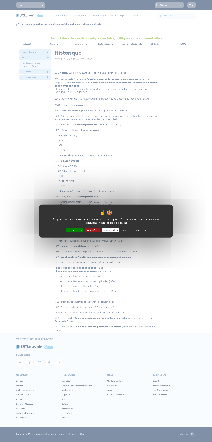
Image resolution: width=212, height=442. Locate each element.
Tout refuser (92, 230)
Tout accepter (74, 230)
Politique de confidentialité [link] (133, 230)
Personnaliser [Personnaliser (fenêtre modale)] (110, 230)
